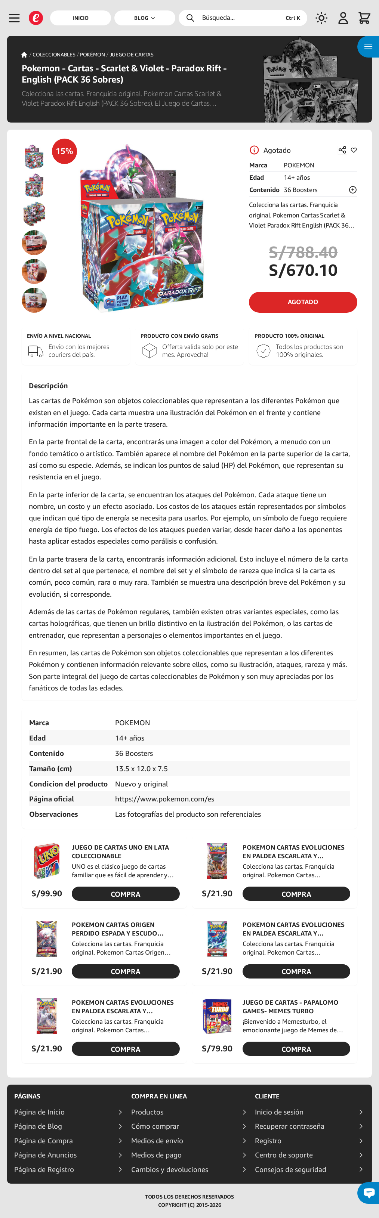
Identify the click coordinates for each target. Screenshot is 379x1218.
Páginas (27, 1096)
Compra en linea (159, 1096)
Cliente (267, 1096)
